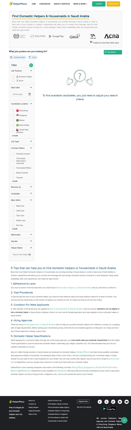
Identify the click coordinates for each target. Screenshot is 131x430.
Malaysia (25, 371)
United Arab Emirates (106, 367)
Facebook (62, 371)
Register (113, 4)
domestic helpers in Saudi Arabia (75, 287)
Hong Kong (77, 367)
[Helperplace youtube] (126, 402)
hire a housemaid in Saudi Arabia (66, 309)
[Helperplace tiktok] (113, 402)
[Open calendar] (30, 94)
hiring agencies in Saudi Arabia (39, 324)
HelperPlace (83, 352)
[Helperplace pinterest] (120, 402)
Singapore (89, 367)
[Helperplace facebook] (100, 402)
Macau (14, 371)
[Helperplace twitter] (106, 402)
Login (99, 4)
